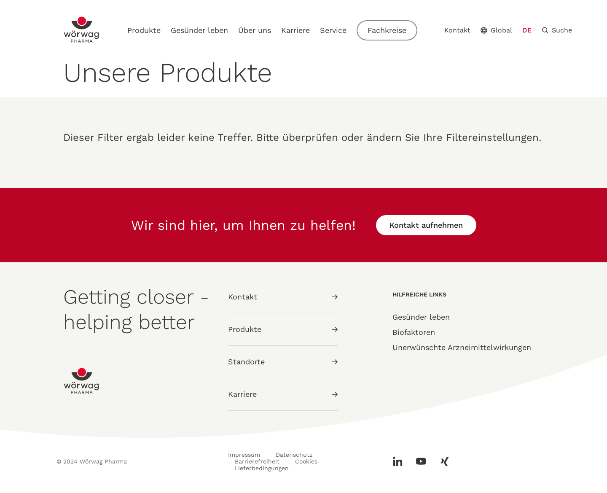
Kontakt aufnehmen (426, 225)
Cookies (306, 461)
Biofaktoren (413, 332)
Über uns (254, 30)
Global (496, 30)
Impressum (244, 455)
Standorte (283, 361)
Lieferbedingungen (262, 468)
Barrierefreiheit (257, 461)
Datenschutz (294, 455)
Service (333, 30)
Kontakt (457, 30)
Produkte (144, 30)
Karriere (295, 30)
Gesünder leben (199, 30)
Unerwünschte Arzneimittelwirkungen (461, 347)
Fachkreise (387, 30)
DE (527, 30)
